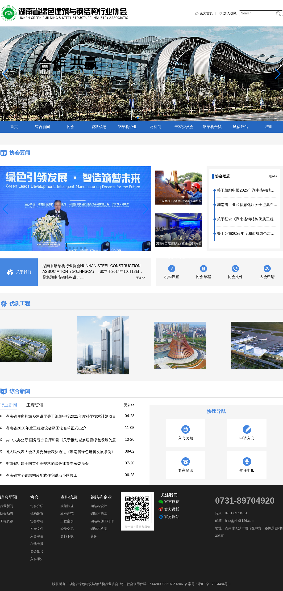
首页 (14, 127)
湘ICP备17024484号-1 (214, 584)
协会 (71, 127)
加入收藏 (228, 13)
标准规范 (67, 513)
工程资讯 (6, 521)
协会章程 (203, 277)
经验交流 (67, 529)
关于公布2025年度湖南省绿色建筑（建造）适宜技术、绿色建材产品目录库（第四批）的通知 (247, 233)
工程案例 (67, 521)
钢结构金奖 (212, 127)
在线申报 (36, 544)
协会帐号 (36, 551)
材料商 (155, 127)
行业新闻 (6, 506)
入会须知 (36, 559)
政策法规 (67, 506)
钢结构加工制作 (102, 521)
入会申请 (267, 277)
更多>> (272, 176)
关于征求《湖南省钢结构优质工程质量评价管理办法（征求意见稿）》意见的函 (247, 219)
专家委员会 (184, 127)
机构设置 (171, 277)
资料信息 (99, 127)
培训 (269, 127)
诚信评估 (240, 127)
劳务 (94, 536)
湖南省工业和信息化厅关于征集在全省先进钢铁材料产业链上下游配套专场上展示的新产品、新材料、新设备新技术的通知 (247, 205)
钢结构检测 (99, 529)
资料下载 (67, 536)
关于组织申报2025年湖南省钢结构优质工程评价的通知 (247, 190)
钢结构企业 (127, 127)
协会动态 (6, 513)
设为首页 (204, 13)
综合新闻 (42, 127)
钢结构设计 (99, 506)
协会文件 (235, 277)
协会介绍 (36, 506)
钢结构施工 (99, 513)
